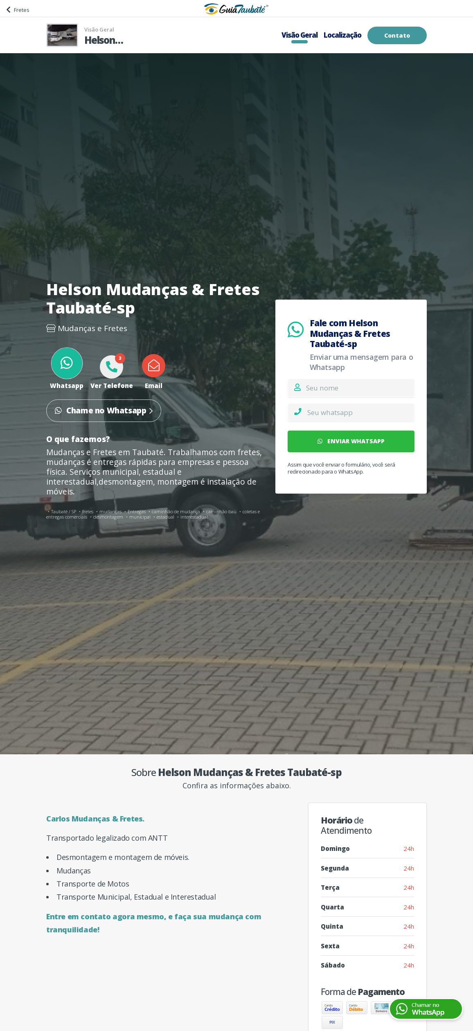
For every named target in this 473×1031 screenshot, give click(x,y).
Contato (397, 35)
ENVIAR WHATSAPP (351, 441)
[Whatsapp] (360, 412)
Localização (342, 35)
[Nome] (360, 387)
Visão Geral (300, 35)
